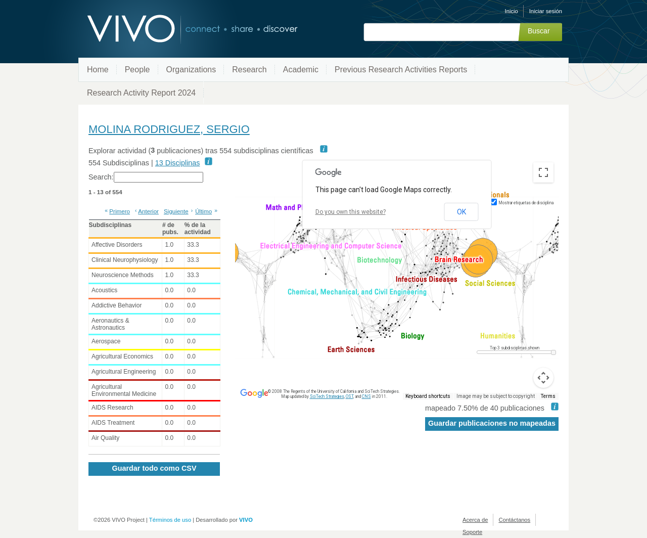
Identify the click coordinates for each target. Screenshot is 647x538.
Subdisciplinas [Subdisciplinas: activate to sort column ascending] (110, 225)
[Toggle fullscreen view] (543, 172)
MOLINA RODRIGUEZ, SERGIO (169, 129)
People (137, 69)
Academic (300, 69)
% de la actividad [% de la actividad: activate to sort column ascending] (197, 228)
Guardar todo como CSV (154, 468)
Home (98, 69)
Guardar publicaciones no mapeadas (492, 423)
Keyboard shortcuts (427, 396)
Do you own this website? (350, 211)
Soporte (472, 532)
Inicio (511, 11)
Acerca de (475, 520)
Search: (145, 177)
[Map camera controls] (543, 378)
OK (461, 212)
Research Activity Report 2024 (141, 92)
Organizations (191, 69)
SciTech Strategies (327, 396)
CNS (366, 396)
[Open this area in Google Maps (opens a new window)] (254, 393)
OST (349, 396)
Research (249, 69)
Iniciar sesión (545, 11)
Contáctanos (514, 520)
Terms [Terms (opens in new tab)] (548, 396)
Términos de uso (170, 520)
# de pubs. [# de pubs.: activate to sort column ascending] (170, 228)
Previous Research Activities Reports (401, 69)
